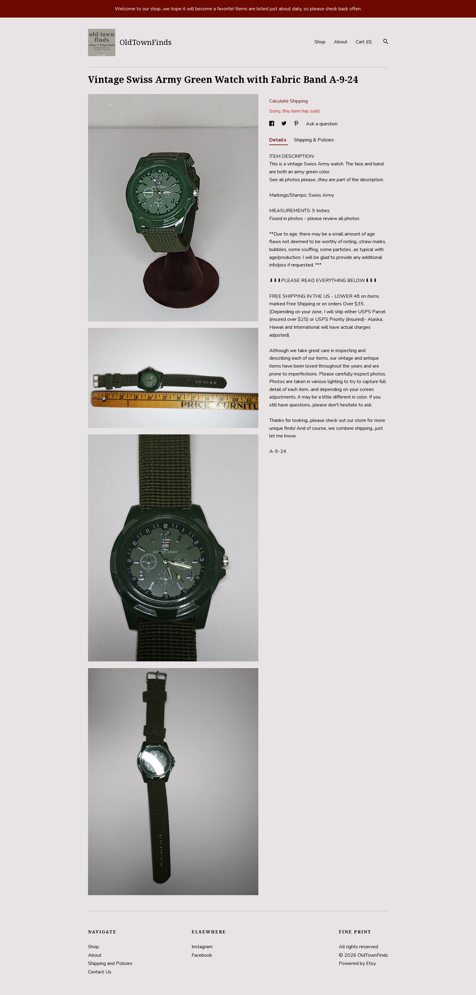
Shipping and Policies (110, 963)
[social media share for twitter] (284, 124)
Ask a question (322, 124)
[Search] (385, 42)
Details (278, 140)
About (340, 42)
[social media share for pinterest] (297, 124)
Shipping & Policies (314, 140)
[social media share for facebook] (272, 124)
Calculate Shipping (288, 101)
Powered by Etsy (357, 963)
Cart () (364, 42)
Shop (319, 42)
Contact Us (99, 972)
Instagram (202, 946)
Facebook (202, 955)
